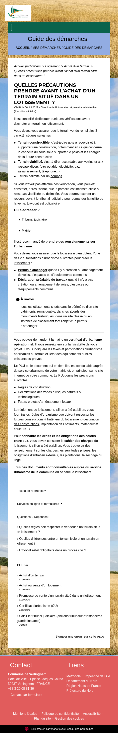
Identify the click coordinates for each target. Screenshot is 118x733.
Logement (53, 66)
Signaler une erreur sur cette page (79, 636)
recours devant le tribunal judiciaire (39, 198)
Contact (21, 665)
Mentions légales (25, 713)
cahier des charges (78, 440)
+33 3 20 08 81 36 (21, 688)
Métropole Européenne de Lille (88, 676)
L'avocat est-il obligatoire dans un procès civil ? (52, 550)
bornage (56, 176)
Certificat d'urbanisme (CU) (38, 605)
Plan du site (42, 718)
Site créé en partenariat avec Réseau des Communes (59, 728)
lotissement (54, 123)
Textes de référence (30, 490)
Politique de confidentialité (60, 713)
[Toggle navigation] (16, 27)
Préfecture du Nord (80, 690)
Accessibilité (92, 713)
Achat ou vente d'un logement (40, 585)
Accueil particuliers (28, 66)
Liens (76, 665)
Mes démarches (46, 48)
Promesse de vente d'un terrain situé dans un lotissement (60, 595)
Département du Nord (82, 681)
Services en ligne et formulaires (38, 503)
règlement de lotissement (36, 409)
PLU (22, 366)
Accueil (23, 48)
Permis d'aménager (32, 270)
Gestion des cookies (69, 718)
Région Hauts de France (84, 685)
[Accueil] (18, 11)
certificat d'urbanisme (85, 339)
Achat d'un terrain (77, 66)
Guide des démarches (83, 48)
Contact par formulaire (26, 695)
